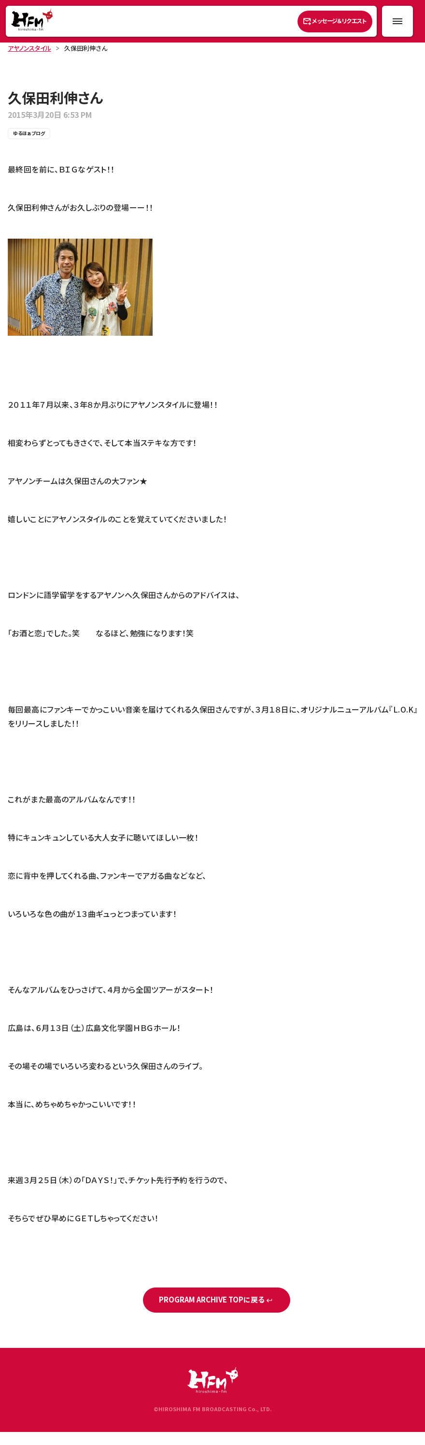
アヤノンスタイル (29, 48)
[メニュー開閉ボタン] (397, 21)
